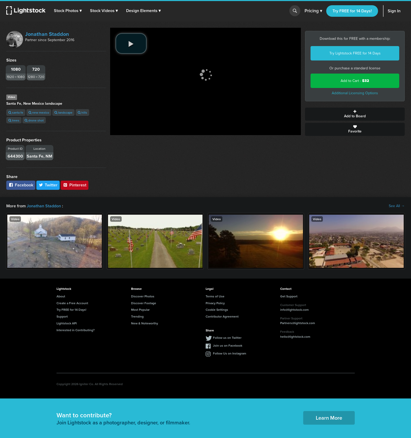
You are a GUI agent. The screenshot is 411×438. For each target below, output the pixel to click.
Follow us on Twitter (227, 337)
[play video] (131, 43)
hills (82, 112)
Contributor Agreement (222, 316)
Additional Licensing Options (355, 93)
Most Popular (140, 309)
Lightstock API (67, 323)
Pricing (313, 11)
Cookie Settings (217, 309)
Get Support (288, 296)
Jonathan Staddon (47, 34)
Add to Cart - (355, 81)
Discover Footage (143, 303)
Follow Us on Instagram (229, 353)
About (61, 296)
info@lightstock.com (294, 309)
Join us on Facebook (227, 345)
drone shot (34, 120)
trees (13, 120)
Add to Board (354, 114)
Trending (137, 316)
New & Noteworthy (144, 323)
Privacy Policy (215, 303)
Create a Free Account (72, 303)
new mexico (39, 112)
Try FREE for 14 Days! (352, 11)
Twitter (48, 185)
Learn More (329, 418)
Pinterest (74, 185)
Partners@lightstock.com (297, 323)
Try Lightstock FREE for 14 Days (355, 53)
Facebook (20, 185)
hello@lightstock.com (295, 336)
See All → (397, 206)
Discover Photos (142, 296)
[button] (68, 10)
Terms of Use (215, 296)
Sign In (394, 11)
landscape (63, 112)
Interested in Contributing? (76, 330)
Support (62, 316)
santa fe (15, 112)
